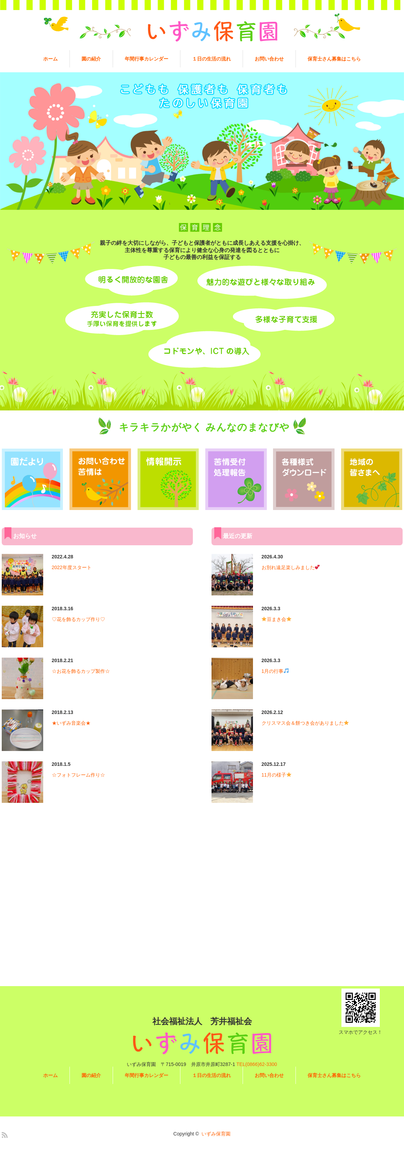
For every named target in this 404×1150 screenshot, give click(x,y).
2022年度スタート (72, 567)
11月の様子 (277, 775)
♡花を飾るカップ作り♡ (78, 619)
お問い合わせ (269, 59)
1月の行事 (275, 671)
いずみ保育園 (216, 1134)
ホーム (50, 59)
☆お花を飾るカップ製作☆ (81, 671)
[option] (202, 141)
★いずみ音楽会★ (71, 723)
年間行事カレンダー (146, 59)
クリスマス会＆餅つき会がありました (305, 723)
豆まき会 (276, 619)
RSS (5, 1135)
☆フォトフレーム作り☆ (78, 775)
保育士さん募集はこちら (334, 59)
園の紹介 (91, 59)
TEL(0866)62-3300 (256, 1064)
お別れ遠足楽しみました (291, 567)
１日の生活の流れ (211, 59)
